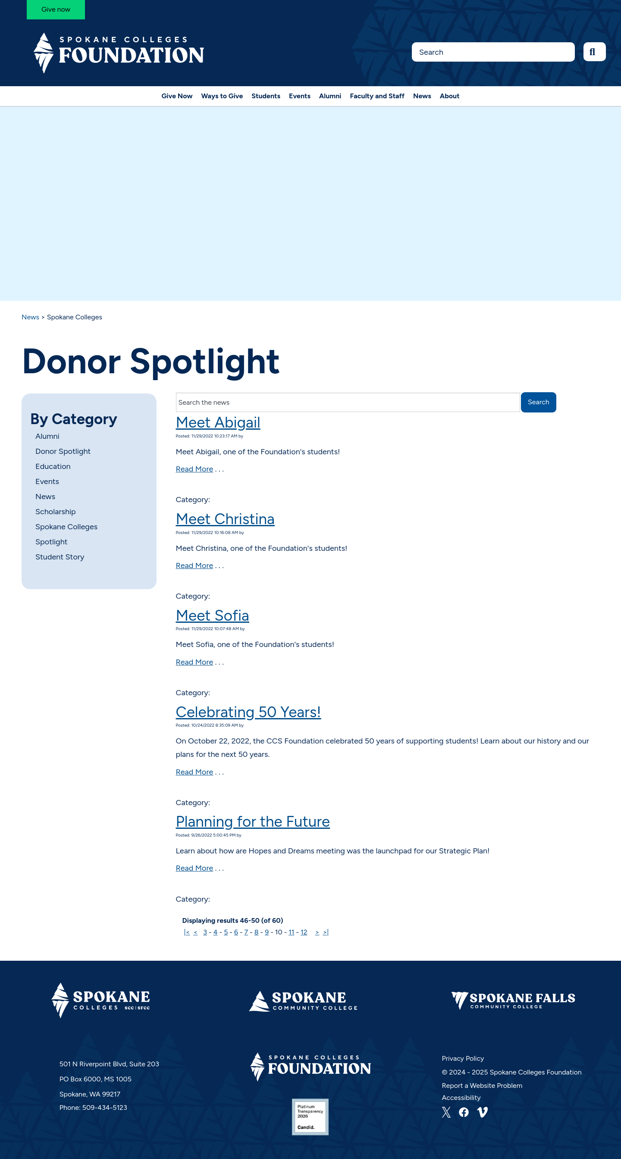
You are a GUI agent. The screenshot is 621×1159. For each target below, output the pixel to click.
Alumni (330, 96)
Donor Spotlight (63, 451)
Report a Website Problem (482, 1085)
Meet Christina (225, 519)
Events (299, 96)
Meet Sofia (212, 615)
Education (53, 466)
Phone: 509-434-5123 (93, 1107)
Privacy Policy (463, 1058)
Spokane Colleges (66, 526)
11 (291, 932)
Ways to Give (222, 96)
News (422, 96)
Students (265, 96)
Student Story (59, 557)
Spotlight (51, 542)
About (450, 96)
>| (326, 932)
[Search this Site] (493, 52)
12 (304, 932)
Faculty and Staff (377, 96)
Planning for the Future (253, 821)
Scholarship (55, 511)
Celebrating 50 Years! (248, 712)
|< (187, 932)
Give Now (176, 96)
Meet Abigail (218, 422)
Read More (194, 469)
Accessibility (461, 1097)
